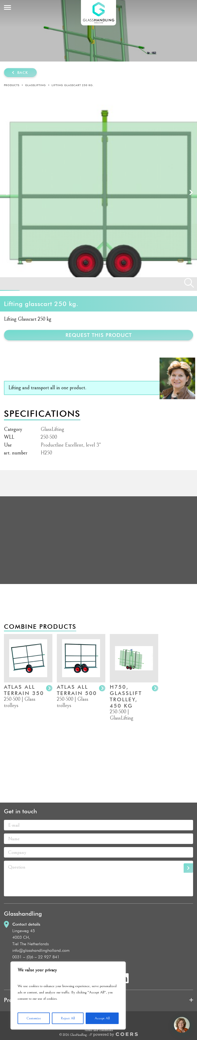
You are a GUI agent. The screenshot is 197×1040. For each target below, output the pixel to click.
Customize (33, 1018)
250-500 (49, 437)
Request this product (98, 335)
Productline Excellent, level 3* (71, 445)
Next (191, 192)
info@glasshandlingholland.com (41, 950)
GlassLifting (35, 85)
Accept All (102, 1018)
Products (11, 85)
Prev (6, 192)
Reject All (68, 1018)
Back (22, 72)
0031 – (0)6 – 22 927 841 (35, 956)
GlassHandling (98, 12)
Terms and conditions (98, 1030)
